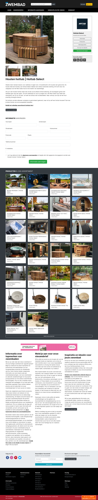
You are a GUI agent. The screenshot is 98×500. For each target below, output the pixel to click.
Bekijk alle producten (49, 336)
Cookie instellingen (10, 489)
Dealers (66, 485)
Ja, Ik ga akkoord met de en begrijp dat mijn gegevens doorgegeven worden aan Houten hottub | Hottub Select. (38, 156)
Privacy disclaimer (10, 487)
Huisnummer (53, 128)
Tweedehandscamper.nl (70, 474)
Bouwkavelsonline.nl (39, 488)
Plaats (29, 135)
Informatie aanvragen (36, 10)
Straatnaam (9, 128)
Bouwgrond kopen (69, 476)
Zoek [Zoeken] (53, 4)
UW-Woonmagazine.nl (40, 484)
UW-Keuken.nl (38, 478)
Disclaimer (8, 485)
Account (83, 4)
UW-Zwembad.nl (39, 486)
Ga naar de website (82, 47)
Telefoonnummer (10, 142)
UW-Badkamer (38, 474)
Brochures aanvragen (82, 50)
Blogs (66, 483)
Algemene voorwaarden (11, 483)
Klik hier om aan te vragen (88, 497)
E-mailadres (9, 148)
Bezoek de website (11, 110)
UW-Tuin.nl (37, 480)
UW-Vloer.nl (38, 482)
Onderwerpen (18, 10)
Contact (22, 476)
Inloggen (7, 474)
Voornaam (9, 122)
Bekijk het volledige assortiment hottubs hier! (19, 105)
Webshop (71, 10)
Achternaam (42, 122)
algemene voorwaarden (30, 155)
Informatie (82, 38)
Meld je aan (49, 464)
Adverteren (23, 474)
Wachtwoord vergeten (11, 476)
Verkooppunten (82, 44)
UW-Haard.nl (38, 476)
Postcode (8, 135)
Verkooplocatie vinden (56, 10)
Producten (82, 41)
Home (9, 10)
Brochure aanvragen (70, 459)
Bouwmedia (22, 496)
